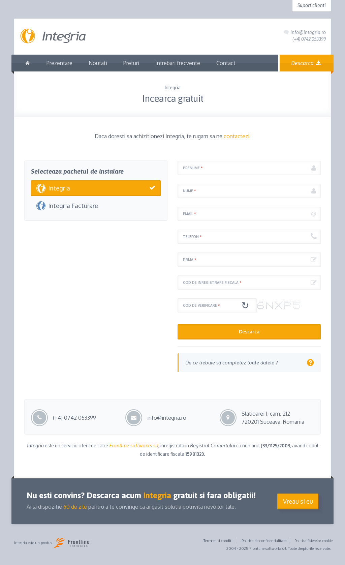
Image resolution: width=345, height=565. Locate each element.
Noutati (98, 63)
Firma (189, 260)
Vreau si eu (298, 501)
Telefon (192, 237)
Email (189, 214)
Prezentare (59, 63)
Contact (226, 63)
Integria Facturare (73, 206)
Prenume (192, 168)
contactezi (236, 136)
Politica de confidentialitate (264, 540)
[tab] (249, 362)
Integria (59, 188)
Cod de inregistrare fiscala (212, 282)
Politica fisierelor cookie (313, 540)
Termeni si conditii (218, 540)
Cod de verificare (201, 305)
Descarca (306, 63)
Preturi (131, 63)
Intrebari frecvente (177, 63)
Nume (189, 191)
